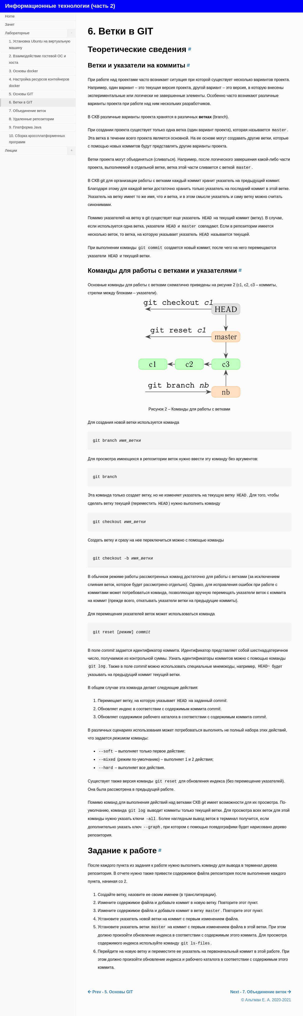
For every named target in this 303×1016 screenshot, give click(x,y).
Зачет (9, 24)
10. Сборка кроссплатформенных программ (37, 139)
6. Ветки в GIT (20, 102)
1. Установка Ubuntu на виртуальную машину (39, 44)
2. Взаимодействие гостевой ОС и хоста (37, 59)
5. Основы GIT (21, 94)
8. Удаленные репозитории (31, 119)
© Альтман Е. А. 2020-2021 (266, 1000)
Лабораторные (40, 33)
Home (9, 16)
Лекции (40, 151)
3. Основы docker (23, 71)
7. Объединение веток (27, 111)
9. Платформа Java (25, 127)
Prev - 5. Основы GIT (110, 992)
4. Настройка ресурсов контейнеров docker (39, 82)
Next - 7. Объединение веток (260, 992)
